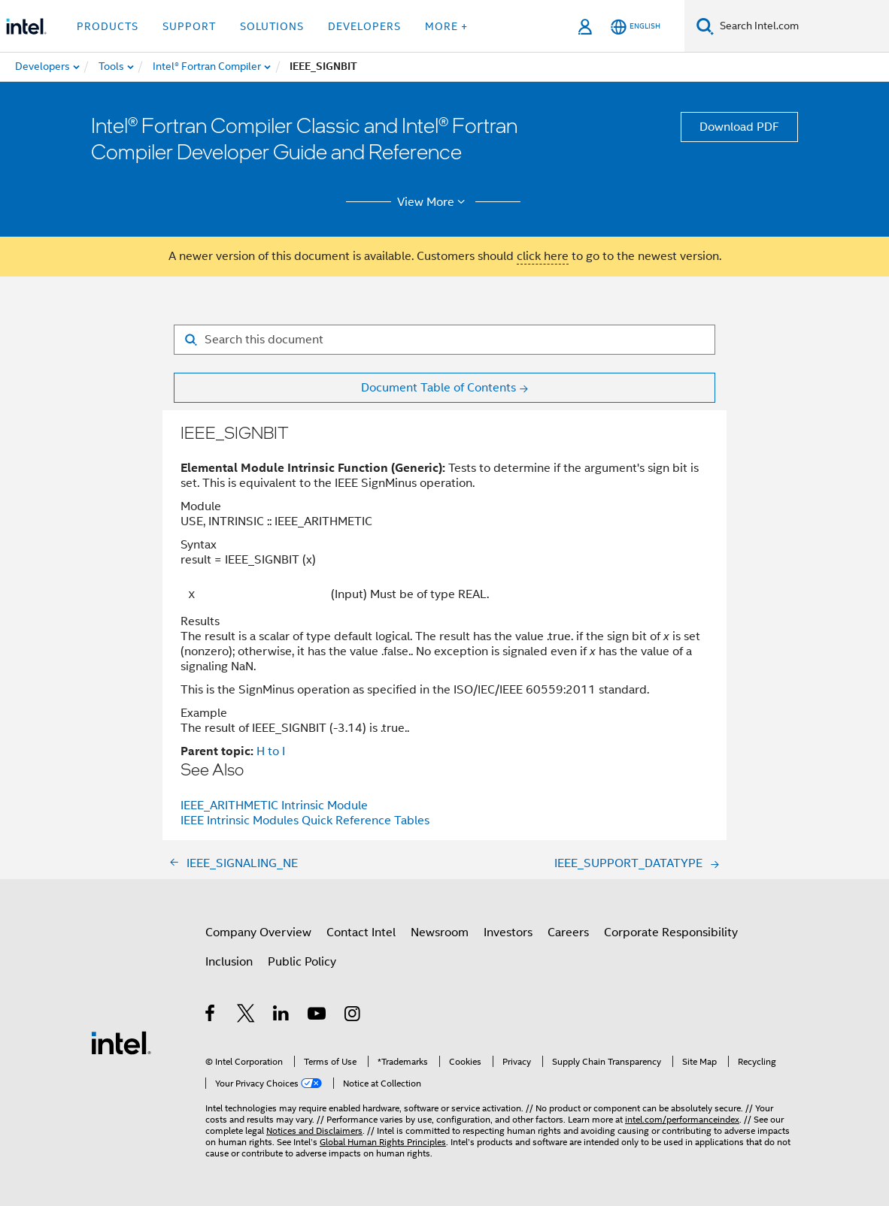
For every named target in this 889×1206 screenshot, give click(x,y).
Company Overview (258, 932)
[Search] (705, 26)
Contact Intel (361, 932)
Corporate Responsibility (671, 932)
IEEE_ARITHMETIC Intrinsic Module (274, 805)
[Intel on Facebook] (211, 1015)
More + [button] (446, 26)
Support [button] (189, 26)
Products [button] (107, 26)
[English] (635, 27)
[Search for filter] (444, 340)
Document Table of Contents (438, 387)
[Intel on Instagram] (353, 1015)
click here (543, 256)
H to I (270, 751)
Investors (508, 932)
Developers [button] (364, 26)
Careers (568, 932)
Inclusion (229, 961)
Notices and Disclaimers (314, 1130)
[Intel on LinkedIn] (281, 1015)
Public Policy (302, 961)
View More (433, 202)
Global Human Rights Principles (383, 1141)
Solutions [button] (272, 26)
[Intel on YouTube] (317, 1015)
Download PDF (739, 127)
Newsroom (440, 932)
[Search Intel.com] (801, 26)
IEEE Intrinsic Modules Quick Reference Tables (305, 820)
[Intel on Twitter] (246, 1015)
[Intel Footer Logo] (121, 1042)
